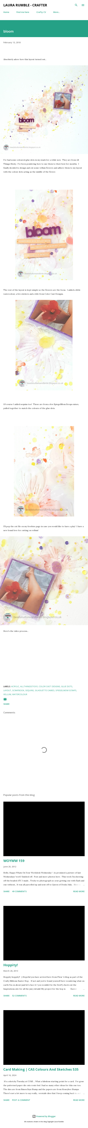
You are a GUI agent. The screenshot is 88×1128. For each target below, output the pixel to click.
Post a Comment (21, 1100)
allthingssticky (29, 686)
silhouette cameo (44, 690)
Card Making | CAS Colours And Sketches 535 (41, 1069)
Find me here (22, 12)
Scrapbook (18, 690)
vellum (7, 694)
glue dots (66, 686)
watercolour (19, 694)
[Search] (76, 5)
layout (7, 690)
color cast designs (49, 686)
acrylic (15, 686)
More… (56, 12)
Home (6, 12)
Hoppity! (10, 965)
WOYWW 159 (13, 860)
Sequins (29, 690)
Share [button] (6, 704)
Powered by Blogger (44, 1116)
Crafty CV (41, 12)
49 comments (19, 891)
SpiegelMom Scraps (66, 690)
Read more (79, 891)
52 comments (19, 995)
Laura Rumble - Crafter (25, 5)
